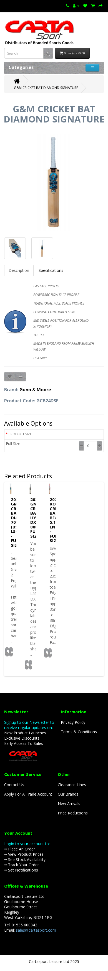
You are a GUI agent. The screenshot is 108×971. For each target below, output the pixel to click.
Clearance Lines (72, 784)
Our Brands (68, 794)
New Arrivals (69, 803)
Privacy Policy (73, 722)
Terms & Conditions (79, 731)
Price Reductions (73, 813)
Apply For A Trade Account (28, 794)
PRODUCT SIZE (20, 434)
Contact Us (14, 784)
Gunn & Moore (35, 390)
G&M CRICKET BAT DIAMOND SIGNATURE (46, 87)
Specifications (51, 270)
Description (19, 270)
